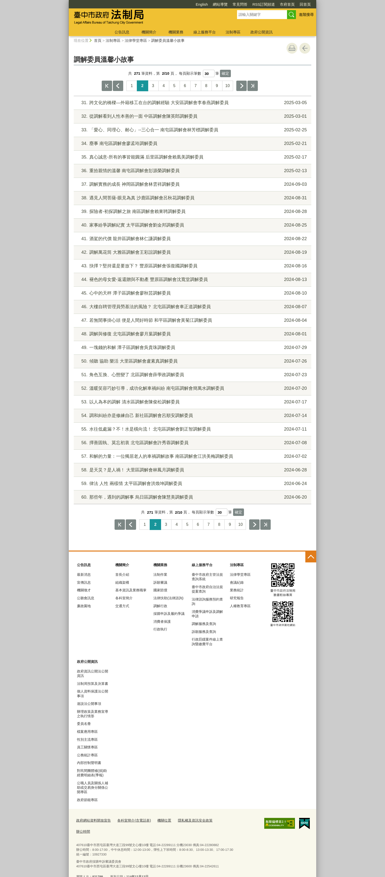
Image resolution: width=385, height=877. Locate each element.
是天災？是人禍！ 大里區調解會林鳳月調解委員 (192, 470)
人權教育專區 (240, 606)
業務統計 (237, 590)
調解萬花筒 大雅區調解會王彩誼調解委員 (192, 252)
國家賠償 (160, 590)
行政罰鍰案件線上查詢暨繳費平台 (207, 641)
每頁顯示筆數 (190, 73)
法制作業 (160, 575)
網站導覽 (191, 4)
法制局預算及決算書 (92, 684)
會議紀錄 (237, 582)
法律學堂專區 (136, 40)
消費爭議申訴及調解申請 (207, 614)
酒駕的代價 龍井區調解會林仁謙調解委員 (192, 238)
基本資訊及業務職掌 (130, 590)
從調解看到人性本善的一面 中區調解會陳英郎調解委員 (192, 116)
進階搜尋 (306, 14)
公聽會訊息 (85, 598)
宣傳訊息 (84, 582)
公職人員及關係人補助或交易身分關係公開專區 (92, 787)
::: (66, 2)
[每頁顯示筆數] (209, 73)
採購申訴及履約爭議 (169, 614)
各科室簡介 (124, 598)
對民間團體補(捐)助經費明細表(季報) (92, 773)
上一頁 (118, 86)
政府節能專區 (87, 800)
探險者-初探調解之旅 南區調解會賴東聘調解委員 (192, 211)
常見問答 (211, 4)
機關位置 (159, 820)
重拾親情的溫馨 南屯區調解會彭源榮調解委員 (192, 170)
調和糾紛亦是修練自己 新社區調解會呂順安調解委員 (192, 415)
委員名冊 (84, 724)
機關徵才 (84, 590)
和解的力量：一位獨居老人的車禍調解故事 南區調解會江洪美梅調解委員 (192, 456)
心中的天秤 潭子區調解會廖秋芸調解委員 (192, 293)
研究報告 (237, 598)
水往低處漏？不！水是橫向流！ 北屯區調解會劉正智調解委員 (192, 429)
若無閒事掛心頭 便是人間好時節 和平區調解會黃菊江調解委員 (192, 320)
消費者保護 (162, 621)
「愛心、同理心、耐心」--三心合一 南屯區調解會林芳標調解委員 (192, 130)
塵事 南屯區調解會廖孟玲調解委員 (192, 143)
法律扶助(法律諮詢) (168, 598)
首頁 (97, 40)
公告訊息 (122, 32)
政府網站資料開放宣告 (92, 820)
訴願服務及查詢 (204, 632)
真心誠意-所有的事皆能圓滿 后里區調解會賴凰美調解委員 (192, 157)
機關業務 (175, 32)
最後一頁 (252, 86)
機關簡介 (149, 32)
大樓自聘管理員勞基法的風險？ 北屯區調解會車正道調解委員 (192, 306)
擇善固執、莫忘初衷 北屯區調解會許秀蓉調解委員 (192, 442)
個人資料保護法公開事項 (92, 693)
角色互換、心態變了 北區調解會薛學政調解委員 (192, 374)
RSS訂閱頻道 (235, 4)
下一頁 (241, 86)
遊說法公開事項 (89, 704)
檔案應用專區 (87, 732)
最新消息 (84, 575)
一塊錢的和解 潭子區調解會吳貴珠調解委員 (192, 347)
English (173, 4)
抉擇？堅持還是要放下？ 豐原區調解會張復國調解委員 (192, 266)
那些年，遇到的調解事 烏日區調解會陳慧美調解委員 (192, 497)
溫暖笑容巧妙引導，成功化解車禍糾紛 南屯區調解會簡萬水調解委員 (192, 388)
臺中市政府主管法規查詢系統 (207, 577)
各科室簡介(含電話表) (130, 820)
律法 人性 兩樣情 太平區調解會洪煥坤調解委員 (192, 483)
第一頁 (107, 86)
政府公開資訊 (261, 32)
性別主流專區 (87, 739)
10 (227, 86)
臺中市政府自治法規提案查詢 (207, 589)
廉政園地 (84, 606)
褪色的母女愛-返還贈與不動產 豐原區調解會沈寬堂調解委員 (192, 279)
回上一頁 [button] (304, 48)
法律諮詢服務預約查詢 (207, 601)
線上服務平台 (204, 32)
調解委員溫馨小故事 (168, 40)
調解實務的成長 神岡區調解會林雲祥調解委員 (192, 184)
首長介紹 (122, 575)
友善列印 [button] (292, 48)
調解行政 (160, 606)
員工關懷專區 (87, 747)
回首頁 (276, 4)
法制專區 (233, 32)
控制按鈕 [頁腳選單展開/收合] (310, 557)
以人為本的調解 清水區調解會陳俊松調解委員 (192, 402)
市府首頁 (258, 4)
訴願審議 (160, 582)
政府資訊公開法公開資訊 (92, 673)
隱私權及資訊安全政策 (188, 820)
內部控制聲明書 (89, 763)
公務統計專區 (87, 755)
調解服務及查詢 (204, 624)
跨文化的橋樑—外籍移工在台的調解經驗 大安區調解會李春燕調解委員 (192, 102)
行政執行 (160, 629)
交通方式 (122, 606)
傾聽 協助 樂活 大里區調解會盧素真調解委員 (192, 361)
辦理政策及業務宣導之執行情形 (92, 714)
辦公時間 (217, 820)
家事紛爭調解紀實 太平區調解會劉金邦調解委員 (192, 225)
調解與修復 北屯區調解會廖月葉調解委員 (192, 334)
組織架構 (122, 582)
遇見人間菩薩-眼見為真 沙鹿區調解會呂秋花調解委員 (192, 198)
